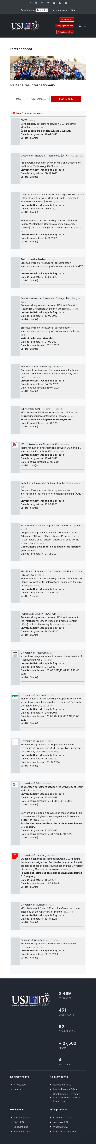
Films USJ (19, 1122)
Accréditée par (34, 10)
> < (27, 113)
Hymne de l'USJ (23, 1131)
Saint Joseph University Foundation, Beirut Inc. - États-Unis (66, 1097)
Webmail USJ (60, 1126)
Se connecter (59, 10)
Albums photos (22, 1117)
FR (73, 10)
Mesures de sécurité (64, 1131)
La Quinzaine (21, 1126)
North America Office (65, 1089)
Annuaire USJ (61, 1122)
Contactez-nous (62, 1117)
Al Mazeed (20, 1084)
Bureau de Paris (62, 1084)
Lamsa (17, 1089)
